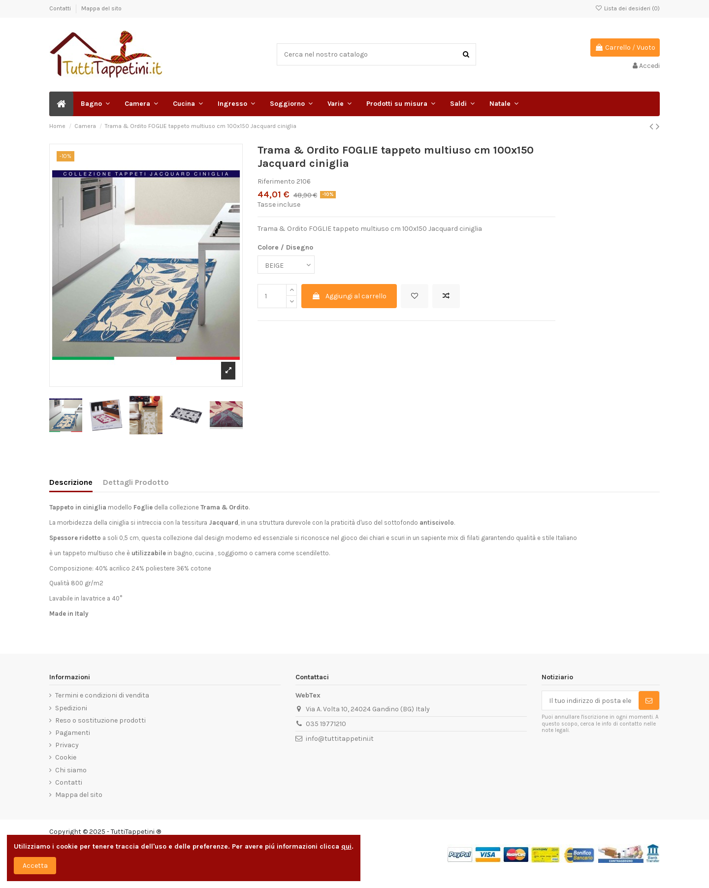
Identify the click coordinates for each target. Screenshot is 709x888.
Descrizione (71, 482)
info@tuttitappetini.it (340, 738)
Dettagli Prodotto (136, 482)
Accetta (35, 865)
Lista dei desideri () (627, 8)
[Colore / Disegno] (286, 264)
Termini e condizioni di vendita (102, 695)
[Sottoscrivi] (649, 700)
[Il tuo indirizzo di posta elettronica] (590, 700)
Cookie (65, 757)
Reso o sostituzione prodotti (100, 720)
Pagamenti (72, 733)
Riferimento (276, 181)
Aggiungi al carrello (349, 296)
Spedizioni (71, 708)
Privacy (67, 745)
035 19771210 (326, 724)
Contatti (60, 8)
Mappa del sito (101, 8)
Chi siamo (71, 770)
